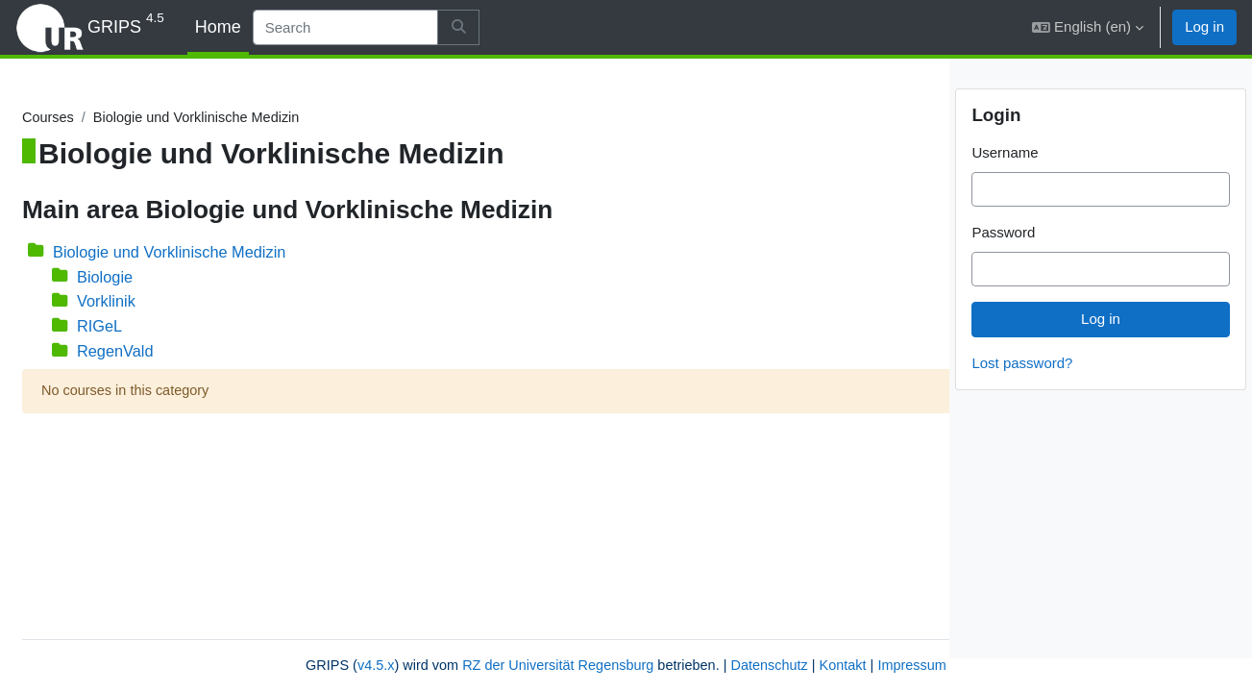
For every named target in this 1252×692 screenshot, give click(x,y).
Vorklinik (154, 302)
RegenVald (164, 353)
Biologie (153, 277)
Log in (1204, 26)
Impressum (786, 665)
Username (1004, 186)
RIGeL (147, 327)
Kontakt (715, 665)
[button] (1087, 27)
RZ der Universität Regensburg (419, 665)
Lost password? (1021, 395)
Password (1003, 266)
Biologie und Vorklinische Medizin (220, 252)
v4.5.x (230, 665)
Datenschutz (638, 665)
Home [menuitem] (218, 27)
